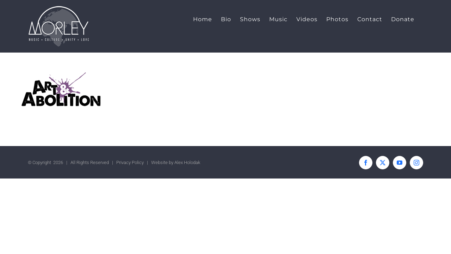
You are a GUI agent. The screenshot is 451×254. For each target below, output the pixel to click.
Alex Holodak (187, 162)
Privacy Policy (130, 162)
